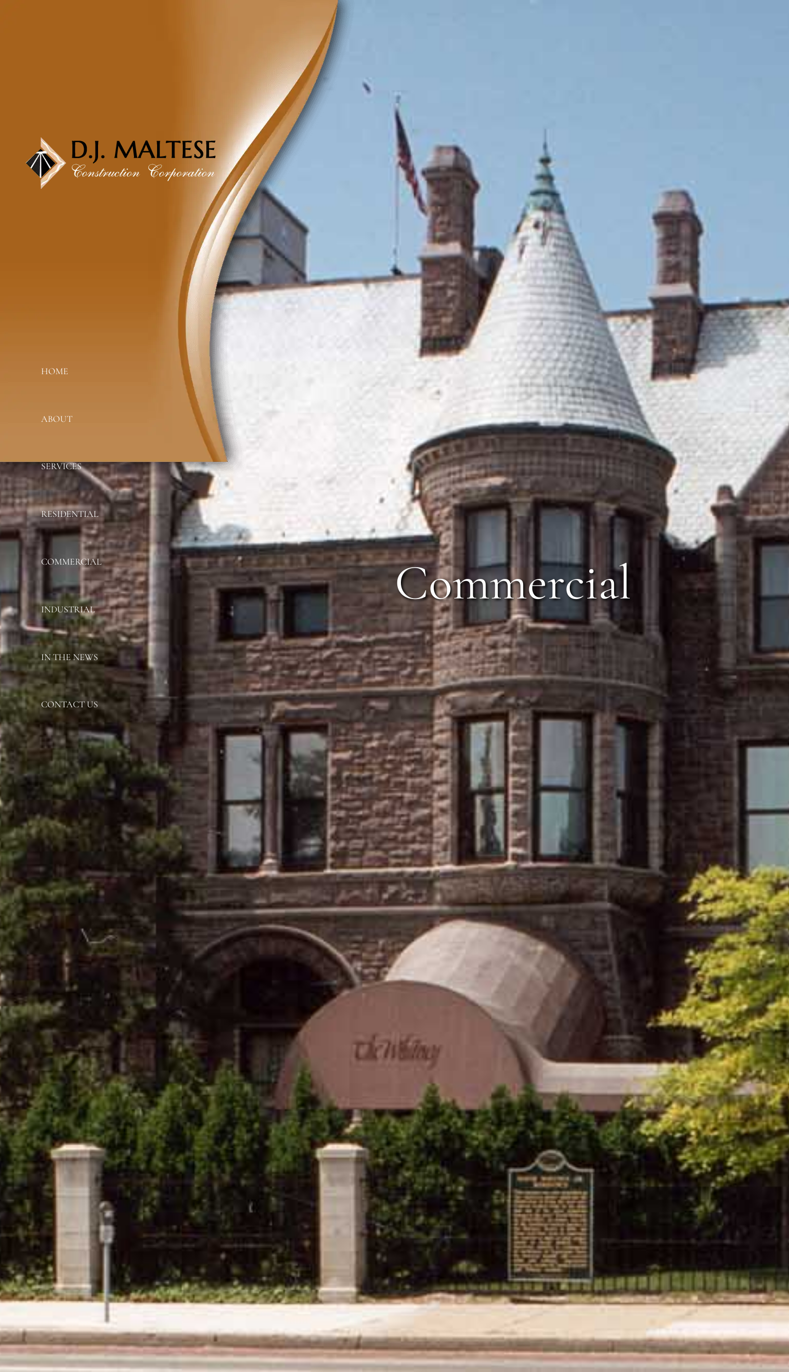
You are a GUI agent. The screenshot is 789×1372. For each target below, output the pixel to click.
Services (61, 466)
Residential (70, 513)
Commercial (71, 561)
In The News (69, 657)
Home (54, 371)
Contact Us (69, 704)
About (56, 418)
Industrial (68, 609)
